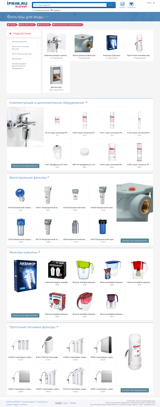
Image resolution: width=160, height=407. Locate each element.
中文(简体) (72, 403)
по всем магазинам (40, 10)
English (65, 403)
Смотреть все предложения (25, 166)
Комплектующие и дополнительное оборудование (47, 102)
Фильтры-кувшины (23, 252)
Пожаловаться (42, 402)
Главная (9, 405)
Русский (58, 403)
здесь (153, 404)
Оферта (16, 405)
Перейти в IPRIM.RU (13, 402)
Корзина (122, 5)
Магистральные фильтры (28, 177)
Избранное (131, 5)
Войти (149, 3)
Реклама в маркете (29, 402)
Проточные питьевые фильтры (32, 327)
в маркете (55, 10)
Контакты (23, 405)
